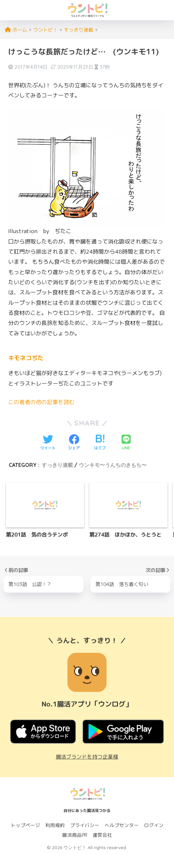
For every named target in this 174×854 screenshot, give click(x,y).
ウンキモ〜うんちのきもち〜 (113, 464)
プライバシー (84, 825)
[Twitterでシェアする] (48, 442)
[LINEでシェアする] (126, 442)
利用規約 (55, 825)
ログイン (154, 825)
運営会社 (102, 835)
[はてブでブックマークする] (100, 442)
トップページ (25, 825)
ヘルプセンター (122, 825)
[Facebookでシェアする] (74, 442)
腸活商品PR (74, 835)
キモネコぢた (26, 358)
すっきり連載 (57, 464)
